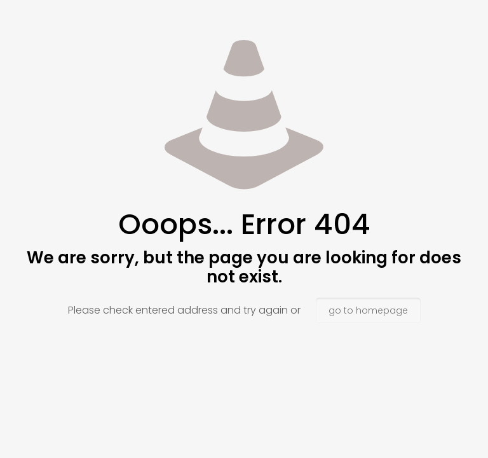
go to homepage (368, 310)
